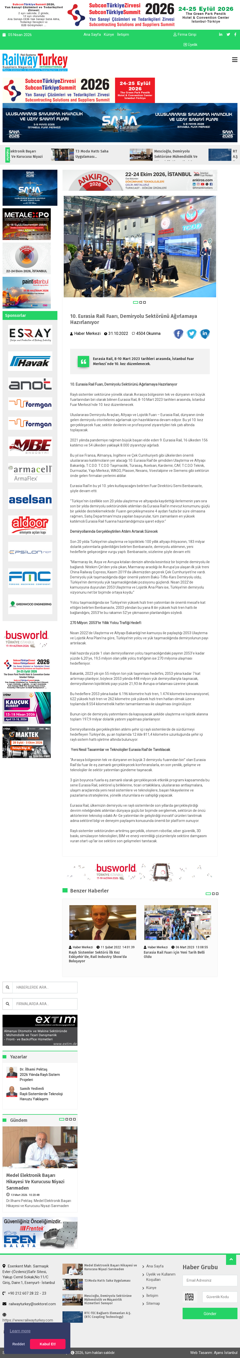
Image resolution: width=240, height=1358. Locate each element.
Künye (109, 34)
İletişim (123, 34)
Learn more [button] (20, 1331)
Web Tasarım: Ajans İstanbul (213, 1352)
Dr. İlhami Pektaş (33, 1069)
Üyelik (190, 44)
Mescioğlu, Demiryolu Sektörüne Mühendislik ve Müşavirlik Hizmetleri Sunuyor (108, 1299)
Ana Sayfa (92, 34)
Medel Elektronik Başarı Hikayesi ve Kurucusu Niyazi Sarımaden (35, 1182)
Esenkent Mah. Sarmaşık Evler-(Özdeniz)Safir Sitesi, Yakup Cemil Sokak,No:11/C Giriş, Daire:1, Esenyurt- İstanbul (29, 1274)
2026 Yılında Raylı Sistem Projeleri (40, 1077)
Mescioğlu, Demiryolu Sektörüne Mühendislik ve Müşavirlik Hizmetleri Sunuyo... (198, 156)
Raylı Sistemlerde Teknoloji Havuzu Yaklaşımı (41, 1096)
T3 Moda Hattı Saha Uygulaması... (110, 154)
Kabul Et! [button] (48, 1344)
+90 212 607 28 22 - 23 (24, 1293)
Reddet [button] (18, 1344)
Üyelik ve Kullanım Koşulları (160, 1277)
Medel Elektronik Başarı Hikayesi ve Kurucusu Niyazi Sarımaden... (38, 156)
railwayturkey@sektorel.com (29, 1304)
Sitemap (153, 1303)
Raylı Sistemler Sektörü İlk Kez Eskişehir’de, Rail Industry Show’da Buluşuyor (98, 957)
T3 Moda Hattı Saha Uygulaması (107, 1280)
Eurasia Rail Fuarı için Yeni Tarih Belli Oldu (174, 955)
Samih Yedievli (32, 1089)
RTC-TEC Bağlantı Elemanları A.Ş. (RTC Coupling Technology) (107, 1314)
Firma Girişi (184, 34)
